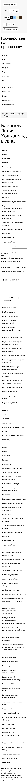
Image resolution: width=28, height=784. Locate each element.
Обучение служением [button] (9, 403)
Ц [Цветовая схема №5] (20, 17)
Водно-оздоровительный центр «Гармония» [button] (13, 217)
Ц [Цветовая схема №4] (17, 17)
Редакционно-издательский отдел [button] (14, 202)
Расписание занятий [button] (9, 308)
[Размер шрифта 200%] (17, 11)
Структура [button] (5, 76)
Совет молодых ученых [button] (10, 575)
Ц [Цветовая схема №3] (14, 17)
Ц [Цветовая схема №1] (8, 18)
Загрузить (20, 271)
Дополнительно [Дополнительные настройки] (10, 29)
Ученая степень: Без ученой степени (11, 263)
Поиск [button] (4, 96)
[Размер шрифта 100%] (10, 11)
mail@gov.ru (10, 773)
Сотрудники (8, 116)
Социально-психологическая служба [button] (12, 703)
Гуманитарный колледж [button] (10, 186)
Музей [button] (4, 431)
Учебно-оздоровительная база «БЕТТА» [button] (12, 224)
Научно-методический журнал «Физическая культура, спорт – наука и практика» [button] (13, 208)
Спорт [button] (4, 80)
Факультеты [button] (6, 158)
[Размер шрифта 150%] (13, 11)
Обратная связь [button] (7, 87)
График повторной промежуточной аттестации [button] (11, 328)
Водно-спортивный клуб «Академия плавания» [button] (10, 368)
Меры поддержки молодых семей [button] (14, 355)
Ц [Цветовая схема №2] (11, 17)
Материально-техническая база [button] (13, 435)
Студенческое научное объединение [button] (10, 584)
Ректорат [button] (5, 154)
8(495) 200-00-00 (15, 775)
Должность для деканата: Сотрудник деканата (12, 256)
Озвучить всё (19, 247)
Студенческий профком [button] (10, 713)
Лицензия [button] (5, 419)
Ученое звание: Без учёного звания (13, 267)
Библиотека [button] (6, 197)
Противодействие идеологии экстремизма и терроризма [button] (12, 382)
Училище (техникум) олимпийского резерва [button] (10, 192)
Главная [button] (5, 55)
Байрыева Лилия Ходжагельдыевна (14, 133)
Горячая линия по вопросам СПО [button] (13, 337)
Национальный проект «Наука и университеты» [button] (13, 350)
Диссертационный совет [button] (10, 175)
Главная (12, 113)
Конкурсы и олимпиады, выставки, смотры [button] (10, 696)
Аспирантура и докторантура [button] (12, 171)
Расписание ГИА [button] (8, 684)
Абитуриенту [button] (6, 63)
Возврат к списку (11, 280)
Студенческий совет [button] (9, 242)
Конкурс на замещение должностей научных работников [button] (13, 628)
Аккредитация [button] (7, 423)
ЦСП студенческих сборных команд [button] (12, 748)
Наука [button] (4, 72)
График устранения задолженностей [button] (9, 322)
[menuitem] (14, 55)
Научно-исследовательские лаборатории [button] (11, 565)
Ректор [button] (4, 150)
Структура (20, 113)
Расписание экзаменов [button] (10, 316)
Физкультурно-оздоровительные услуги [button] (13, 397)
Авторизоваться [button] (7, 100)
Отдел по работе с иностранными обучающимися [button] (14, 718)
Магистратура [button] (7, 167)
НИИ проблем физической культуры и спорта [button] (11, 181)
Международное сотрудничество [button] (13, 427)
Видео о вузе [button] (6, 440)
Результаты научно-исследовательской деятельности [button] (9, 610)
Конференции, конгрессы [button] (11, 590)
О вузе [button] (4, 59)
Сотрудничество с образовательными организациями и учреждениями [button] (13, 620)
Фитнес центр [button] (7, 514)
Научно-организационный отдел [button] (13, 559)
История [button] (5, 410)
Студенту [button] (5, 68)
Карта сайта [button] (6, 92)
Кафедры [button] (5, 163)
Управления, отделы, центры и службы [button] (13, 527)
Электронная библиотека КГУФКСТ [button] (11, 689)
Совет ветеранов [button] (8, 238)
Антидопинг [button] (6, 762)
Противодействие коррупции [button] (12, 387)
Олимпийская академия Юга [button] (12, 229)
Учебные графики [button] (8, 312)
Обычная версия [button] (8, 104)
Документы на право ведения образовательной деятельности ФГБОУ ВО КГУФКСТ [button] (13, 647)
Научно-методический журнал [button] (12, 503)
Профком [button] (6, 233)
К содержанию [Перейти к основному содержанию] (10, 4)
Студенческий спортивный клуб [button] (13, 743)
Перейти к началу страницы (11, 299)
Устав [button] (4, 414)
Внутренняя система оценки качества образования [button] (12, 343)
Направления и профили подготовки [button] (10, 639)
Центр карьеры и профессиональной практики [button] (12, 734)
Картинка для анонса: (12, 271)
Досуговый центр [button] (8, 724)
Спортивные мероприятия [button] (11, 754)
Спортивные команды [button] (9, 758)
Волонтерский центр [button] (9, 728)
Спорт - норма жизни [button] (9, 391)
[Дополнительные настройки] (13, 24)
